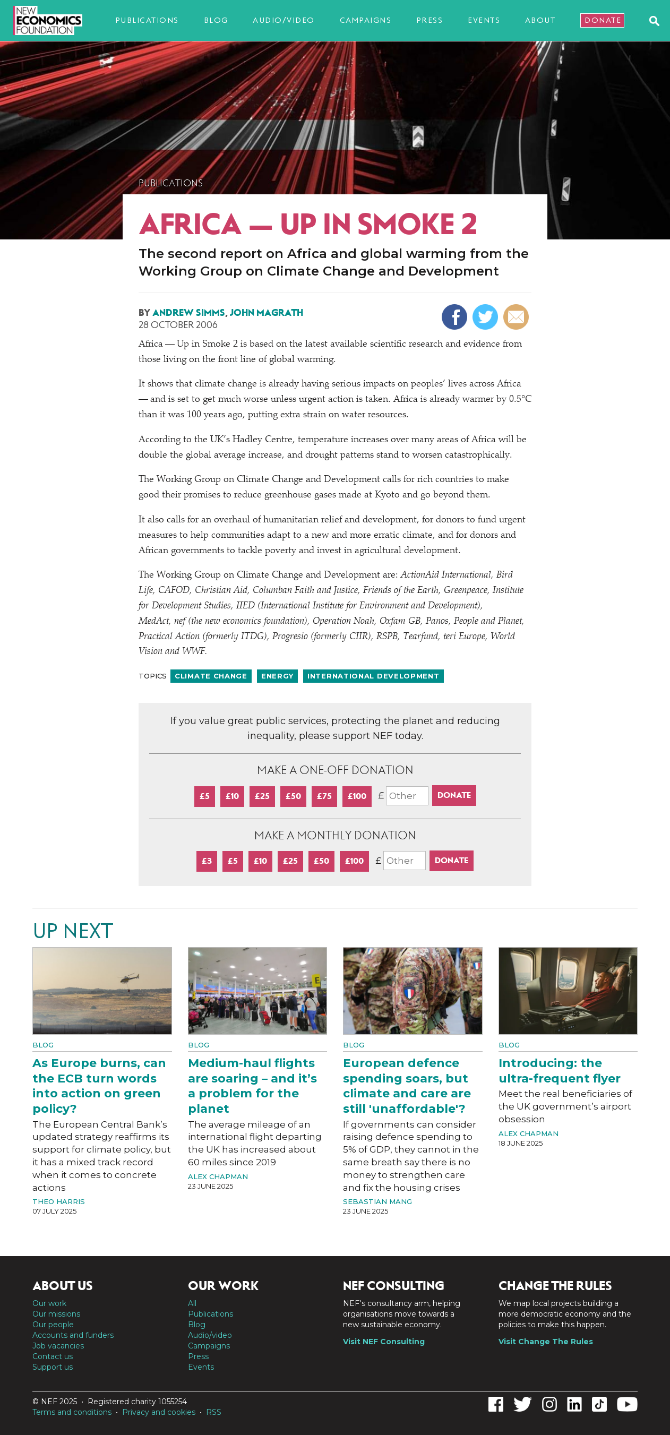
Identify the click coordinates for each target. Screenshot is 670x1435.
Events (484, 20)
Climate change (211, 676)
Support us (52, 1367)
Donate (603, 20)
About (540, 20)
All (192, 1303)
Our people (53, 1324)
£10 (232, 796)
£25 (262, 796)
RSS (213, 1412)
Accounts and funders (73, 1335)
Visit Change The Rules (546, 1341)
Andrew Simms (188, 312)
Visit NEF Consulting (384, 1341)
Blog (216, 20)
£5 (205, 796)
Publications (147, 20)
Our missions (56, 1314)
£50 (293, 796)
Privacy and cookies (158, 1412)
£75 (324, 796)
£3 (207, 860)
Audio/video (284, 20)
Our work (49, 1303)
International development (373, 676)
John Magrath (266, 312)
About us (62, 1286)
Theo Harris (58, 1201)
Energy (277, 676)
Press (429, 20)
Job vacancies (58, 1346)
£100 (357, 796)
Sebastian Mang (377, 1201)
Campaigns (366, 20)
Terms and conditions (71, 1412)
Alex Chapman (218, 1176)
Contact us (52, 1356)
